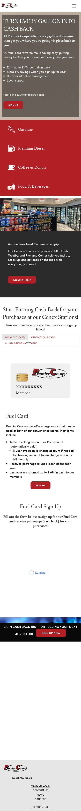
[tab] (15, 337)
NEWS (40, 794)
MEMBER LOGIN (40, 785)
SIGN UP (13, 105)
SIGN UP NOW (51, 633)
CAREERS (40, 799)
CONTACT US (40, 790)
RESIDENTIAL (40, 807)
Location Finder (22, 279)
